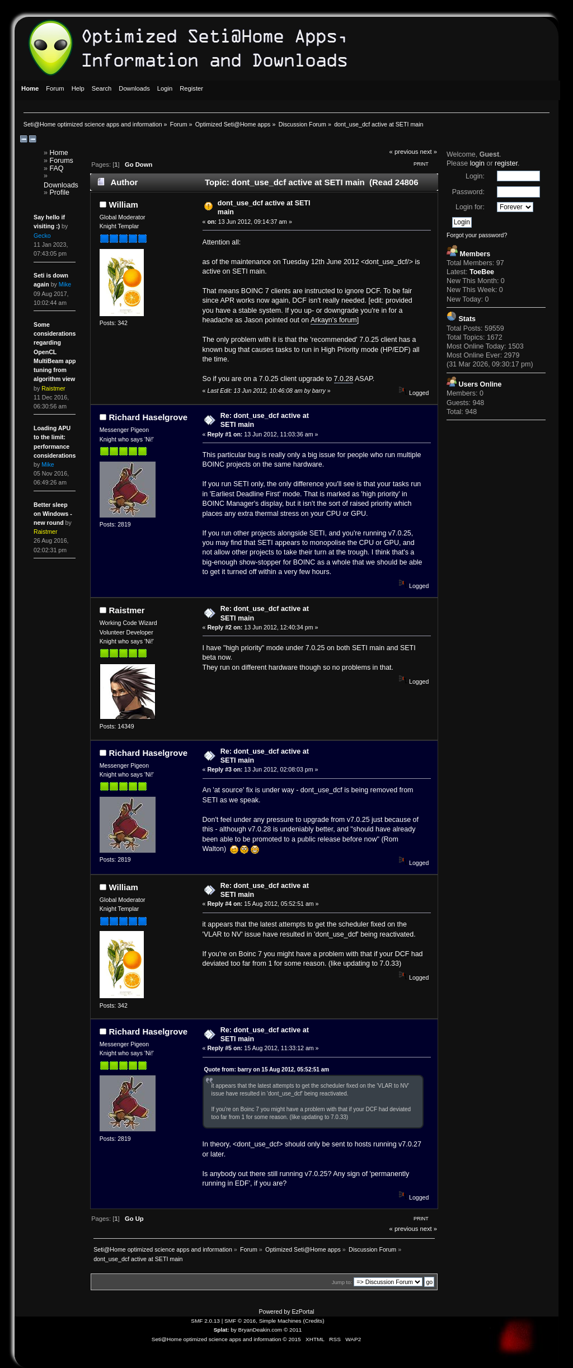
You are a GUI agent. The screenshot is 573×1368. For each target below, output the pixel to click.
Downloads (61, 185)
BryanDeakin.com (260, 1330)
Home (59, 153)
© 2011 (293, 1330)
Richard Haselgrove (148, 417)
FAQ (57, 168)
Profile (59, 192)
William (123, 204)
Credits (314, 1321)
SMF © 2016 (240, 1321)
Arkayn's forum (334, 320)
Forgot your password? (477, 235)
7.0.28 (344, 379)
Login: (475, 176)
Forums (61, 160)
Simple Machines (280, 1321)
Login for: (470, 207)
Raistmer (127, 610)
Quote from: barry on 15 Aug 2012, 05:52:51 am (267, 1069)
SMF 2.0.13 (205, 1321)
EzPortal (303, 1311)
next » (429, 151)
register (506, 163)
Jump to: (342, 1282)
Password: (468, 192)
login (477, 163)
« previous (404, 151)
